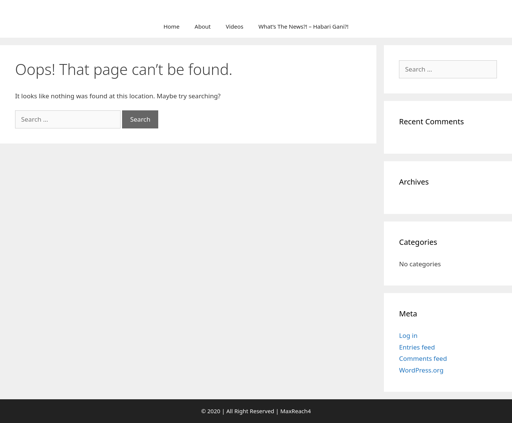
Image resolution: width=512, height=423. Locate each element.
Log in (408, 335)
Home (172, 26)
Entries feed (417, 347)
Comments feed (423, 358)
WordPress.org (421, 370)
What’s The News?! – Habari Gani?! (303, 26)
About (203, 26)
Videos (234, 26)
